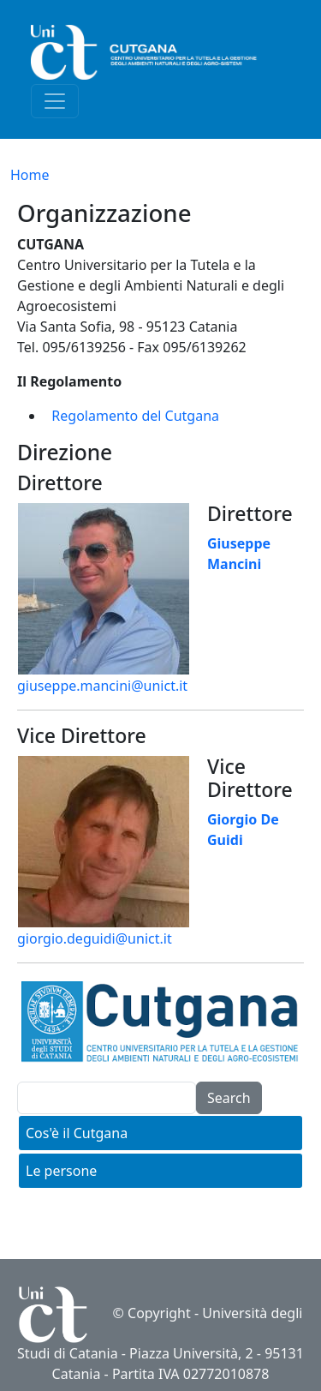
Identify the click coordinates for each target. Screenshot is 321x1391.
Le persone (61, 1170)
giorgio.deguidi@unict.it (94, 938)
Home (30, 174)
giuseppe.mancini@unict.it (102, 685)
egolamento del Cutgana (139, 415)
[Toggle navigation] (55, 101)
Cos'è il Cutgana (77, 1133)
